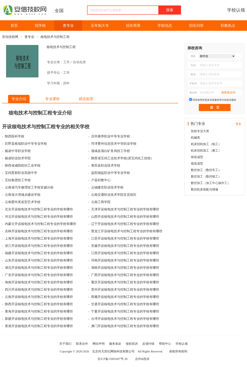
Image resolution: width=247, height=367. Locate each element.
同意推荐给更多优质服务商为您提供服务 (214, 99)
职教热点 (228, 26)
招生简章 (133, 26)
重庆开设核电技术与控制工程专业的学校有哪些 (125, 282)
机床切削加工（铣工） (206, 144)
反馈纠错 (148, 343)
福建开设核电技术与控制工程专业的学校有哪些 (39, 253)
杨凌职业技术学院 (18, 158)
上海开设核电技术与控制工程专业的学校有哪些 (39, 238)
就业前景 (86, 99)
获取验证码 (228, 92)
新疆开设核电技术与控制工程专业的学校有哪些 (39, 318)
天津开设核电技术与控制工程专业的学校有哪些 (125, 209)
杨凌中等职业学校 (18, 151)
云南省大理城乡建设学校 (22, 194)
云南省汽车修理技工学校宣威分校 (29, 187)
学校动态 (165, 26)
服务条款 (115, 343)
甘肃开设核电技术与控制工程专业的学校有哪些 (125, 304)
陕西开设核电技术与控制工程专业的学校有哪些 (39, 304)
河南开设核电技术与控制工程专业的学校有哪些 (125, 260)
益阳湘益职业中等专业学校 (110, 172)
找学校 (40, 26)
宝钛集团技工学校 (18, 180)
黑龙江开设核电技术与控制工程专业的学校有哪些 (126, 231)
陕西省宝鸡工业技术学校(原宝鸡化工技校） (122, 158)
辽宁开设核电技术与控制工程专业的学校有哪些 (125, 224)
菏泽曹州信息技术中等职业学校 (113, 143)
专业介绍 (19, 99)
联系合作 (82, 343)
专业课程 (52, 99)
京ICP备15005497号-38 (112, 359)
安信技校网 (10, 37)
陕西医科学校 (14, 136)
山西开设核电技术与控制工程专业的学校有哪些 (125, 216)
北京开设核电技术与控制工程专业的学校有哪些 (39, 209)
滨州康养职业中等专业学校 (110, 136)
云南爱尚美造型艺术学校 (22, 202)
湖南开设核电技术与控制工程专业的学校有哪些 (125, 267)
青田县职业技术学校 (105, 165)
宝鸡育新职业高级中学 (21, 172)
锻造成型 (197, 163)
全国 (59, 10)
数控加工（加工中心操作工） (210, 183)
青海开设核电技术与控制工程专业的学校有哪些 (39, 311)
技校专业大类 (200, 131)
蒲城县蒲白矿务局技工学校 (110, 151)
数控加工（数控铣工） (206, 176)
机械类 (195, 137)
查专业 (68, 26)
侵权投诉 (132, 343)
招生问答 (196, 26)
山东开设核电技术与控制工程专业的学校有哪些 (39, 260)
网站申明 (99, 343)
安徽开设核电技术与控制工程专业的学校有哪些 (125, 245)
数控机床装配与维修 (204, 189)
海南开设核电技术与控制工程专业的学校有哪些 (39, 282)
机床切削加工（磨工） (206, 150)
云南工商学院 (101, 202)
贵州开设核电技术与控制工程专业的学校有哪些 (125, 289)
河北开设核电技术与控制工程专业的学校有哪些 (39, 216)
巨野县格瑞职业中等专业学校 (26, 143)
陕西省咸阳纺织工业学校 (22, 165)
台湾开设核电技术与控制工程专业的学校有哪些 (125, 318)
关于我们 (65, 343)
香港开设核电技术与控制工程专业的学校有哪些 (39, 326)
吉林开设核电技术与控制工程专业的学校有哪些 (39, 231)
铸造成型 (197, 157)
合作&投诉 (142, 359)
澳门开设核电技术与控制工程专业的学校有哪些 (125, 326)
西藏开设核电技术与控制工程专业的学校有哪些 (125, 297)
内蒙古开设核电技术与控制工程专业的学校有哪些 (40, 224)
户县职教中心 (101, 180)
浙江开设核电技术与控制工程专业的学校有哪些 (39, 245)
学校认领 (236, 10)
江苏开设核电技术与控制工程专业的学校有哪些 (125, 238)
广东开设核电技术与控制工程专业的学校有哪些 (39, 275)
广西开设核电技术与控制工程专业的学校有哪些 (125, 275)
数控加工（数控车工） (206, 170)
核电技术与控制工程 (55, 37)
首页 (14, 26)
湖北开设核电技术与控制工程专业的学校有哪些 (39, 267)
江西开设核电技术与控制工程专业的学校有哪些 (125, 253)
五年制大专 (100, 26)
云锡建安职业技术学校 (107, 187)
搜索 (169, 10)
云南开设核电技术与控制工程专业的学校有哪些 (39, 297)
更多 (238, 123)
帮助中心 (165, 343)
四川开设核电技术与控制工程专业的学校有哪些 (39, 289)
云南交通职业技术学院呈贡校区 (113, 194)
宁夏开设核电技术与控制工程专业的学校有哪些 (125, 311)
